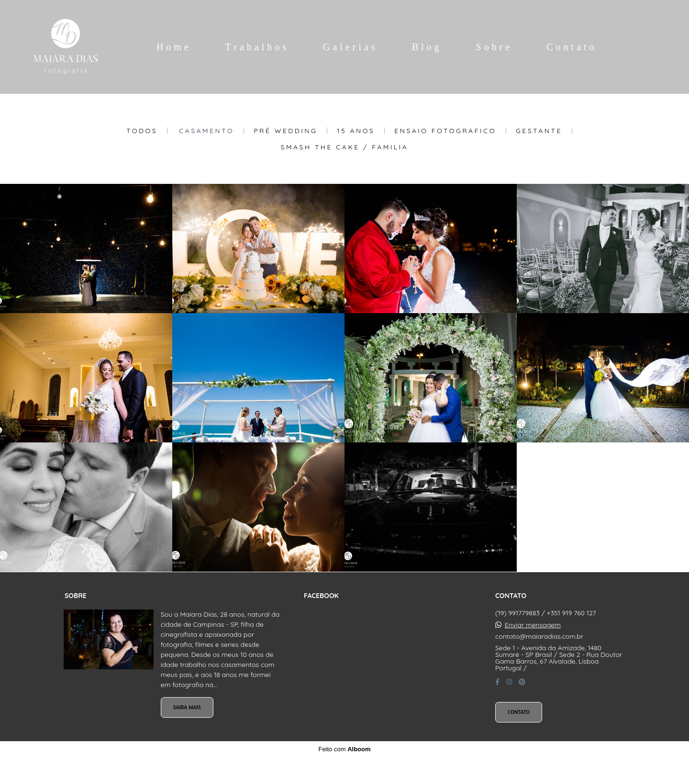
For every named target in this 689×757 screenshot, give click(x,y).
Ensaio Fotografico (445, 130)
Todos (141, 130)
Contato (571, 47)
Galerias (350, 47)
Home (173, 47)
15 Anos (356, 130)
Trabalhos (257, 47)
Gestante (539, 130)
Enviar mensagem (533, 624)
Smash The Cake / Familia (345, 147)
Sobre (494, 47)
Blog (427, 47)
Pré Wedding (285, 130)
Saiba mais (187, 707)
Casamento (206, 130)
